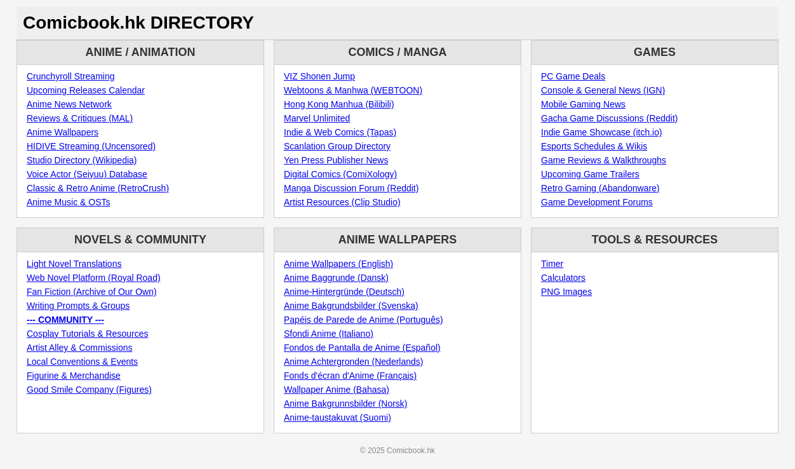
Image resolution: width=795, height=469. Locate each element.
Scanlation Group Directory (337, 146)
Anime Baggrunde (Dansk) (336, 278)
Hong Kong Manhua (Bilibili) (339, 104)
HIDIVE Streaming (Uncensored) (91, 146)
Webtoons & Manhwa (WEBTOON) (353, 90)
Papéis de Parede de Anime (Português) (363, 320)
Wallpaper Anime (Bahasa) (336, 389)
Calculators (563, 278)
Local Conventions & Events (82, 362)
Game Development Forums (597, 202)
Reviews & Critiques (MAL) (80, 118)
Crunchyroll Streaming (71, 76)
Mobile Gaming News (583, 104)
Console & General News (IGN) (603, 90)
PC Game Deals (573, 76)
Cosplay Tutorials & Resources (87, 334)
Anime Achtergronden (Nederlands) (353, 362)
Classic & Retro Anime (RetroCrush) (98, 188)
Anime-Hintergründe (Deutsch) (344, 292)
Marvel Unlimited (317, 118)
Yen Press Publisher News (336, 160)
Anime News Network (69, 104)
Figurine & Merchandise (74, 375)
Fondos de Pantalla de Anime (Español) (362, 348)
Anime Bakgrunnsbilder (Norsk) (346, 403)
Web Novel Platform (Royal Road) (94, 278)
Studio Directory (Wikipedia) (82, 160)
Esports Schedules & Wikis (594, 146)
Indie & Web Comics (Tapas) (340, 132)
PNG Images (566, 292)
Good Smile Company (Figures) (89, 389)
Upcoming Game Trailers (590, 174)
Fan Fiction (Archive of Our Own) (92, 292)
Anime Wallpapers (62, 132)
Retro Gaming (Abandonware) (600, 188)
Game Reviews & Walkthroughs (603, 160)
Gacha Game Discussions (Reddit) (609, 118)
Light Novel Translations (74, 264)
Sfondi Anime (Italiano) (328, 334)
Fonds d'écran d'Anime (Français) (350, 375)
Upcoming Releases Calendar (86, 90)
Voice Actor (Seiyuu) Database (87, 174)
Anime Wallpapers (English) (338, 264)
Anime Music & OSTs (68, 202)
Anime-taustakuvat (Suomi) (337, 417)
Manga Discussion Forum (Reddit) (351, 188)
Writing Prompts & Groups (78, 306)
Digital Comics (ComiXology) (340, 174)
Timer (552, 264)
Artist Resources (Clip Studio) (342, 202)
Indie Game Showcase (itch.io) (601, 132)
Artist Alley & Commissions (79, 348)
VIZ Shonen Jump (319, 76)
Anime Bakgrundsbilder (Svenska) (351, 306)
